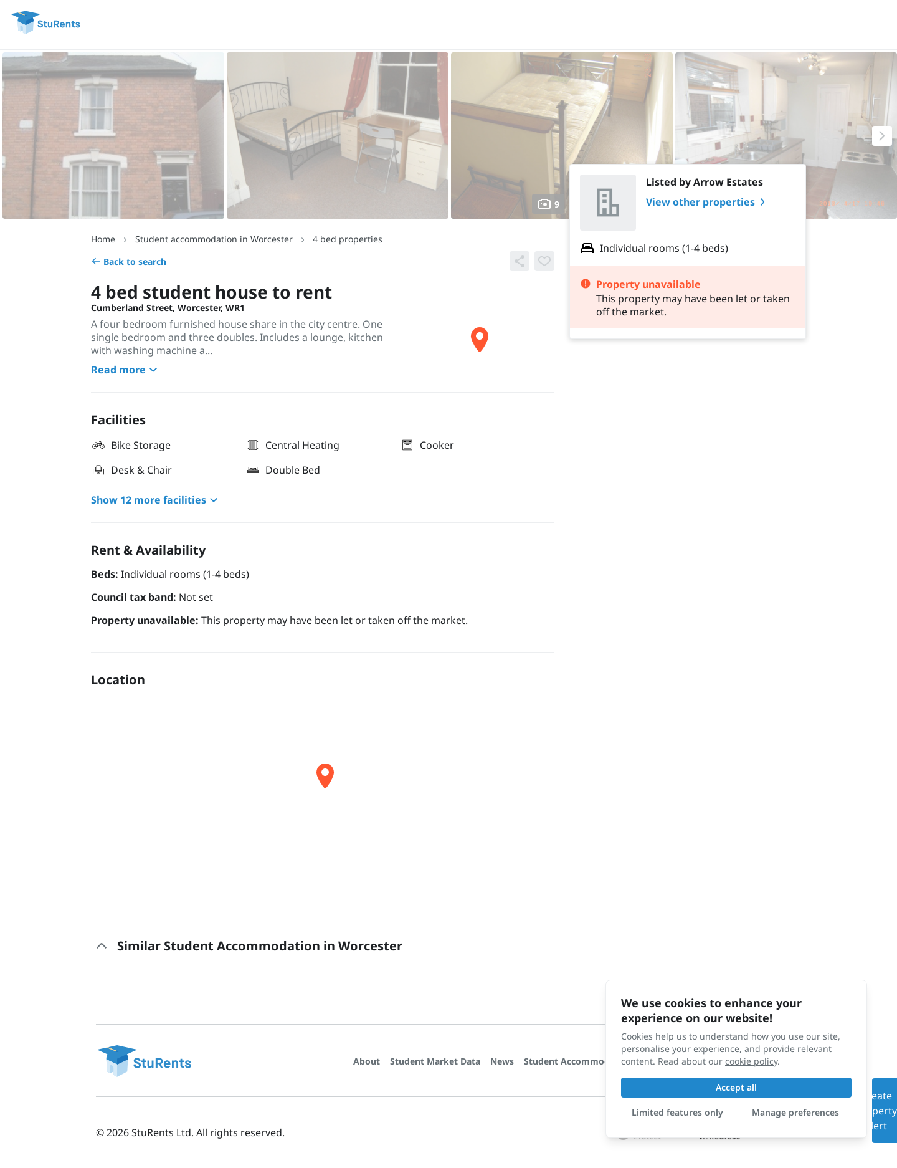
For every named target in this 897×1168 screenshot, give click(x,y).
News (502, 1061)
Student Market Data (435, 1061)
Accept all (736, 1087)
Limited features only (677, 1112)
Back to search (128, 261)
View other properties (708, 201)
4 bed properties (347, 239)
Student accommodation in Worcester (214, 239)
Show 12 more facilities (156, 499)
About (366, 1061)
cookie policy (751, 1061)
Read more (126, 369)
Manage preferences (795, 1112)
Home (103, 239)
